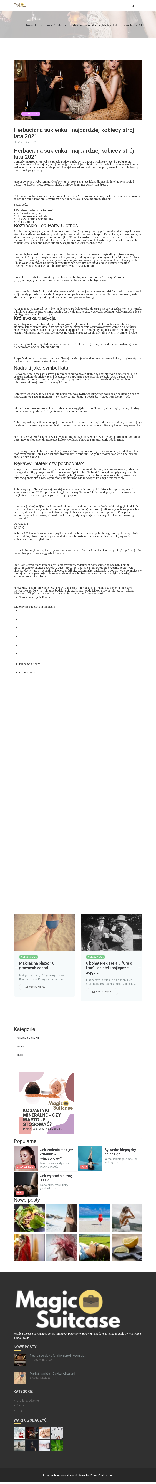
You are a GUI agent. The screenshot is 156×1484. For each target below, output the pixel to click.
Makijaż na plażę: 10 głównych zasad (53, 1375)
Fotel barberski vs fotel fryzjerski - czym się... (58, 1357)
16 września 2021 (25, 142)
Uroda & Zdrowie (55, 25)
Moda (21, 1048)
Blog (20, 1057)
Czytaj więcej (35, 988)
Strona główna (32, 25)
